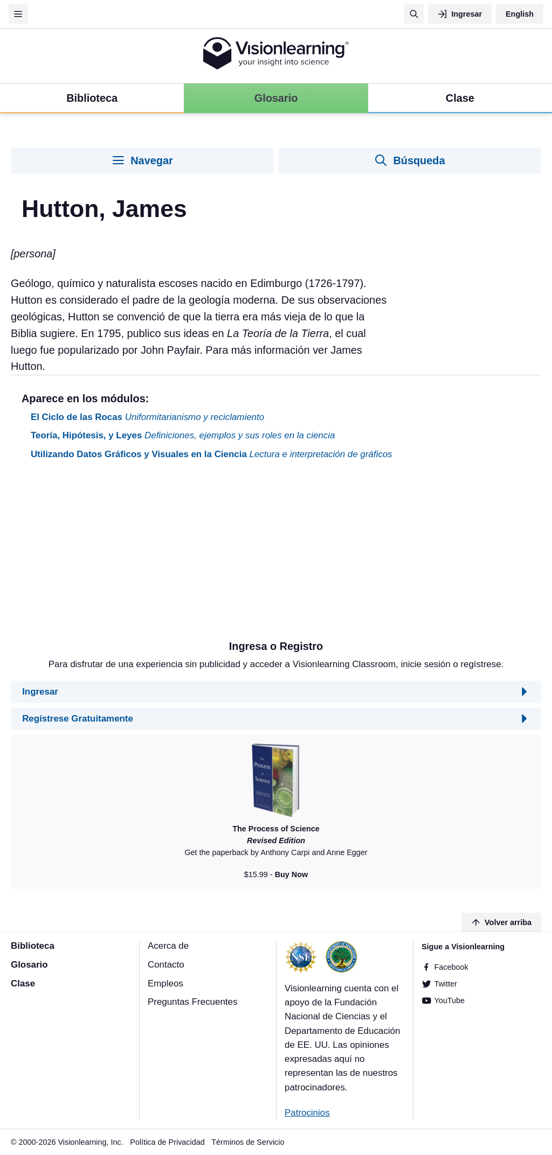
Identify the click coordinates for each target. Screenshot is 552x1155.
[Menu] (18, 14)
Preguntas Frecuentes (192, 1002)
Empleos (165, 983)
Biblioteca (32, 946)
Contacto (166, 965)
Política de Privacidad (167, 1142)
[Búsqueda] (414, 14)
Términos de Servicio (247, 1142)
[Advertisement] (276, 554)
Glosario (29, 965)
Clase (23, 983)
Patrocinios (307, 1113)
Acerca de (168, 946)
